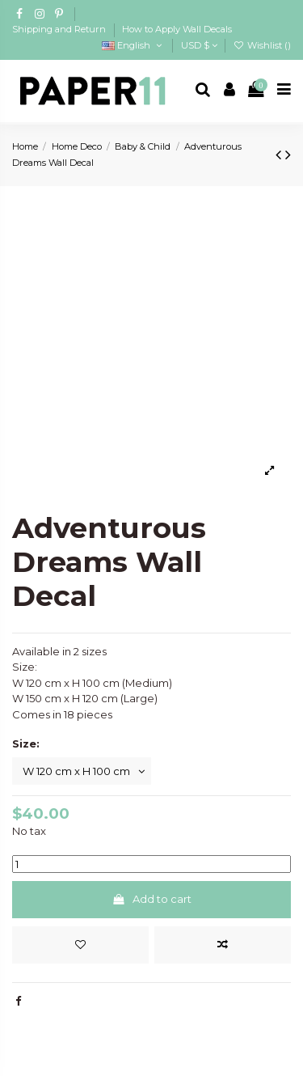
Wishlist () (262, 45)
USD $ (199, 45)
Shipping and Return (60, 29)
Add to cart (151, 898)
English (133, 45)
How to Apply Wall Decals (177, 29)
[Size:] (81, 771)
